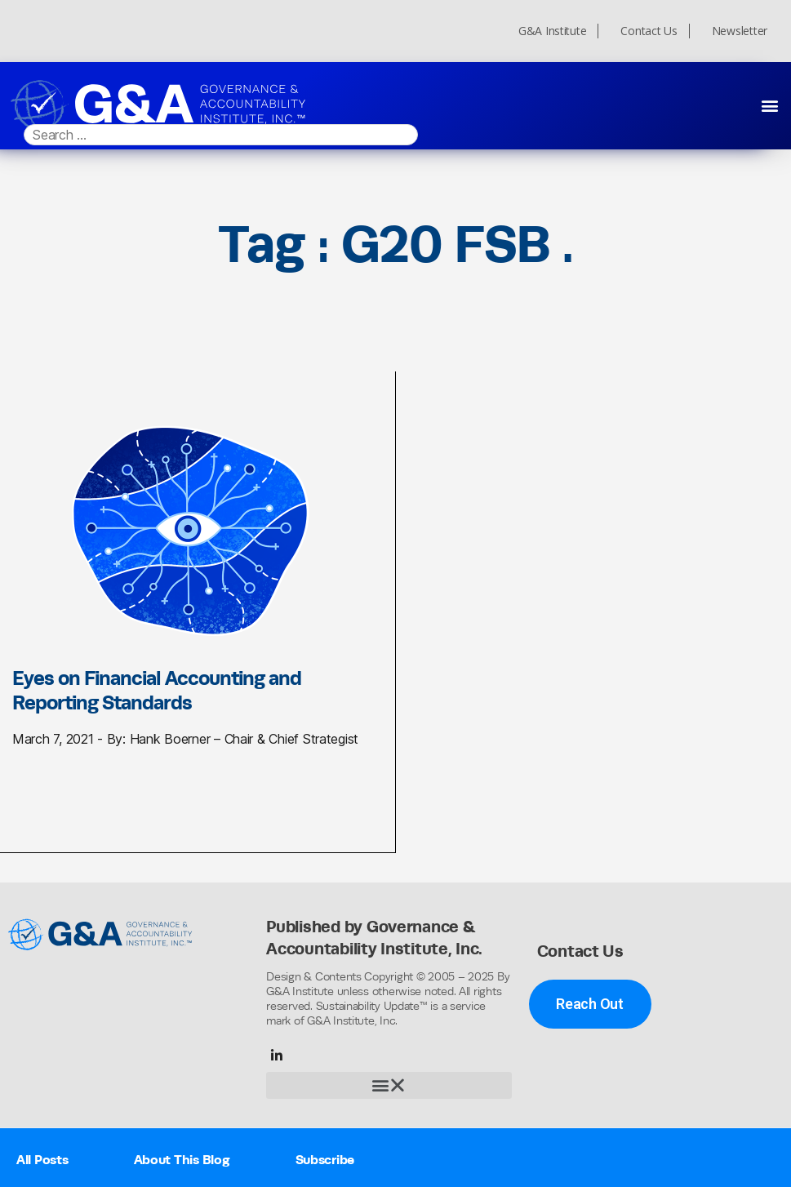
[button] (769, 104)
